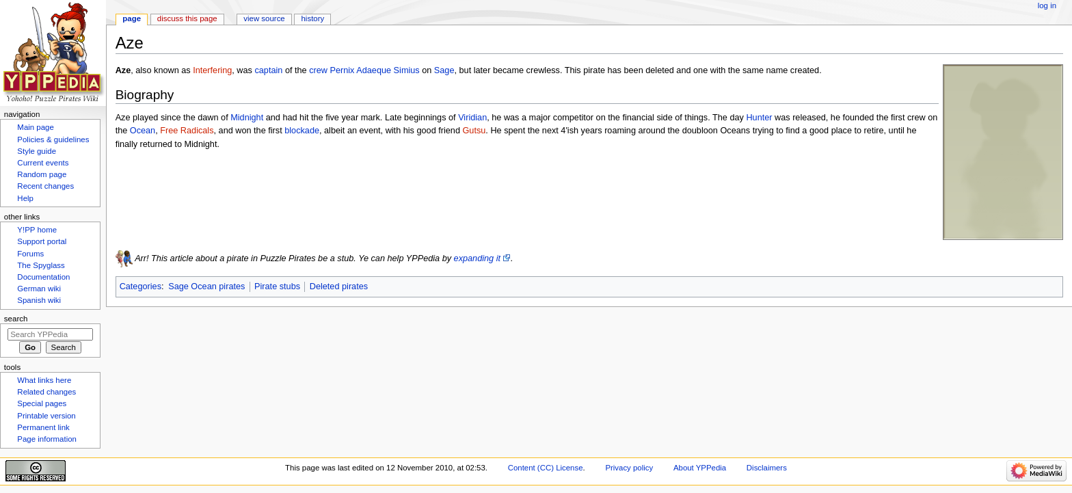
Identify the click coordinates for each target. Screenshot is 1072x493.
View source (263, 18)
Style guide (36, 151)
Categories (140, 286)
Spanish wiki (39, 300)
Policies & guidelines (53, 139)
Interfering (212, 70)
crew (318, 70)
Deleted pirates (339, 286)
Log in (1047, 5)
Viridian (472, 117)
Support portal (41, 241)
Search (16, 319)
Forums (30, 254)
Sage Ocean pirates (206, 286)
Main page (35, 127)
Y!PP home (37, 230)
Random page (41, 174)
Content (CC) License (545, 468)
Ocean (142, 130)
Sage (444, 70)
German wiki (39, 288)
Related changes (46, 392)
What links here (44, 380)
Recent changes (45, 186)
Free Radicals (186, 130)
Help (25, 198)
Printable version (46, 416)
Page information (47, 439)
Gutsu (473, 130)
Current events (42, 163)
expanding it (477, 258)
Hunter (759, 117)
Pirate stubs (277, 286)
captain (268, 70)
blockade (301, 130)
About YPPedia (699, 468)
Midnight (246, 117)
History (313, 18)
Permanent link (43, 427)
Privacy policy (629, 468)
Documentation (43, 277)
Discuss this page (187, 18)
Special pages (41, 403)
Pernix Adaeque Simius (374, 70)
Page (131, 18)
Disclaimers (767, 468)
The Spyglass (40, 265)
